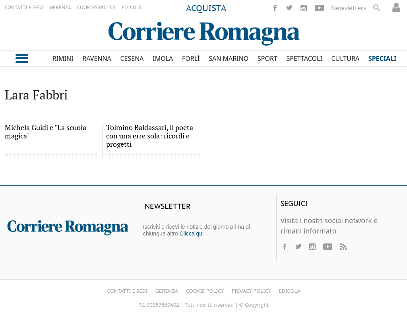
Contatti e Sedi (127, 290)
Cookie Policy (205, 290)
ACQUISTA (206, 9)
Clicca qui (192, 233)
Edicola (289, 290)
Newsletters (348, 8)
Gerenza (166, 290)
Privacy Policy (251, 290)
